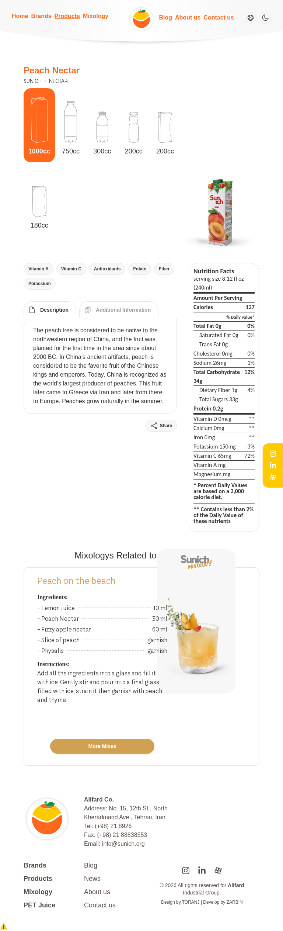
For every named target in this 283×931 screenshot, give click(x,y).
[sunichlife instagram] (186, 870)
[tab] (50, 309)
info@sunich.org (123, 844)
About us (187, 17)
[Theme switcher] (265, 18)
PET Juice (39, 905)
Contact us (218, 17)
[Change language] (250, 18)
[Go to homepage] (51, 818)
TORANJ (191, 902)
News (92, 878)
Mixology (95, 16)
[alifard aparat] (218, 870)
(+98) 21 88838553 (122, 835)
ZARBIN (235, 902)
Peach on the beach (76, 580)
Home (20, 16)
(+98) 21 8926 (113, 826)
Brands (41, 16)
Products (67, 16)
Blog (165, 17)
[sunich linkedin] (202, 870)
